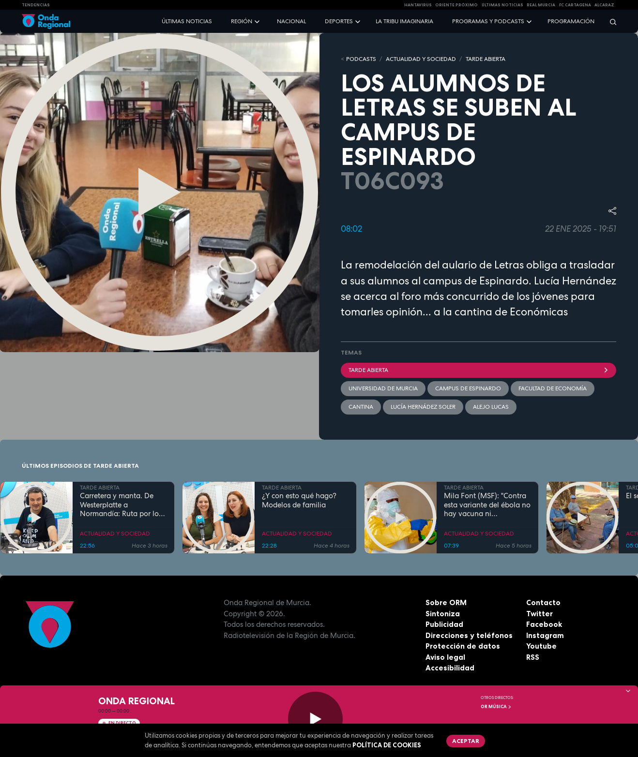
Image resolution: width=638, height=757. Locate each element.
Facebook (544, 624)
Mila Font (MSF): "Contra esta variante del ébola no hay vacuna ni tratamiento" (487, 505)
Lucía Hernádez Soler (423, 407)
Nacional (291, 21)
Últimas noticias (187, 21)
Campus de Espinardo (468, 388)
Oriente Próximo (456, 4)
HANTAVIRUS (418, 4)
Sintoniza (442, 613)
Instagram (545, 635)
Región (241, 21)
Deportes (339, 21)
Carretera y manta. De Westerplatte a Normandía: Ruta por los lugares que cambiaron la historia (122, 505)
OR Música (496, 707)
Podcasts (361, 59)
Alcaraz (604, 4)
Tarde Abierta (478, 370)
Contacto (543, 602)
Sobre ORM (446, 602)
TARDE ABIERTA (485, 59)
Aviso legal (445, 657)
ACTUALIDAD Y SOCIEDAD (421, 59)
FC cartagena (575, 4)
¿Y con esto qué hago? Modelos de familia (299, 500)
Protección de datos (462, 646)
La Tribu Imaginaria (404, 21)
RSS (532, 657)
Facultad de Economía (552, 388)
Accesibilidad (449, 667)
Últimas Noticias (502, 4)
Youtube (541, 646)
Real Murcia (541, 4)
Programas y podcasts (488, 21)
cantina (361, 407)
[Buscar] (610, 21)
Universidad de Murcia (383, 388)
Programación (570, 21)
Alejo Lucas (491, 407)
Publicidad (444, 624)
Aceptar (465, 740)
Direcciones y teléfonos (469, 635)
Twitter (539, 613)
